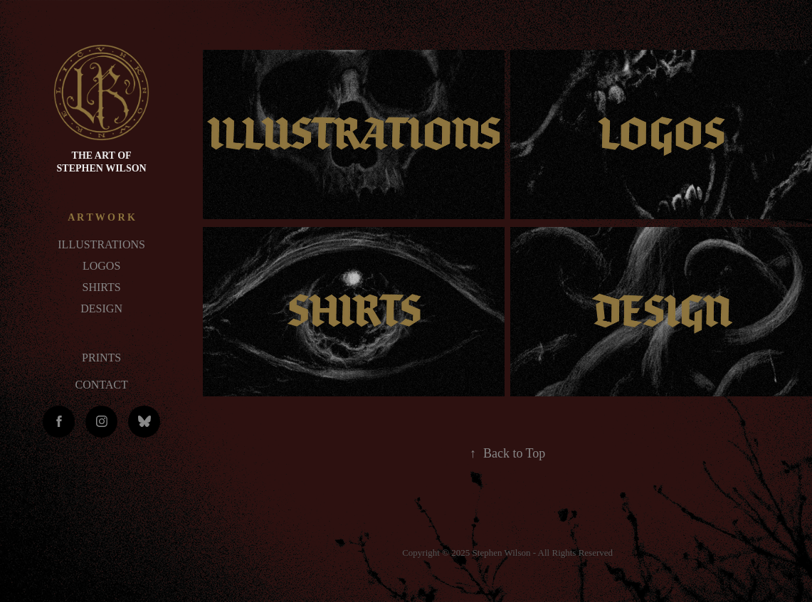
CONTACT (101, 385)
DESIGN (101, 308)
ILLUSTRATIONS (101, 244)
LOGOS (101, 266)
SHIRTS (102, 287)
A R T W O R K (101, 217)
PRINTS (101, 358)
